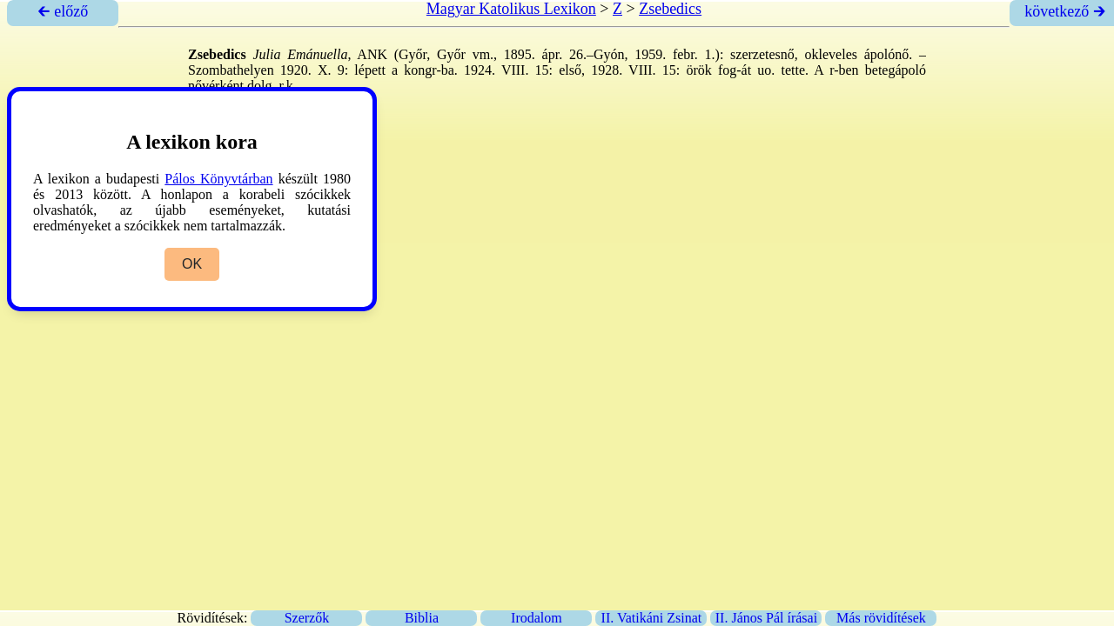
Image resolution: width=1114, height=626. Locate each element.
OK (192, 263)
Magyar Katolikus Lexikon (511, 8)
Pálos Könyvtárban (218, 178)
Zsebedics (670, 8)
